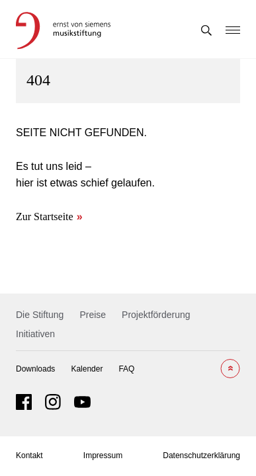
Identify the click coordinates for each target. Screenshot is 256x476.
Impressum (102, 455)
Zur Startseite (44, 216)
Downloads (35, 369)
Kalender (87, 369)
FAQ (126, 369)
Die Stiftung (40, 314)
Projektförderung (156, 314)
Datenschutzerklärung (201, 455)
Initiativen (35, 334)
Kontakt (29, 455)
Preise (92, 314)
